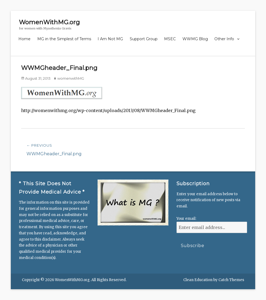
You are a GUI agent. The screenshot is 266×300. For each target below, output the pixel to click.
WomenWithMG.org (49, 22)
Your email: (186, 218)
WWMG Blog (195, 38)
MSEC (170, 38)
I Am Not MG (110, 38)
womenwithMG (70, 78)
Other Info (224, 38)
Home (24, 38)
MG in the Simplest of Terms (64, 38)
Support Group (144, 38)
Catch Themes (231, 280)
